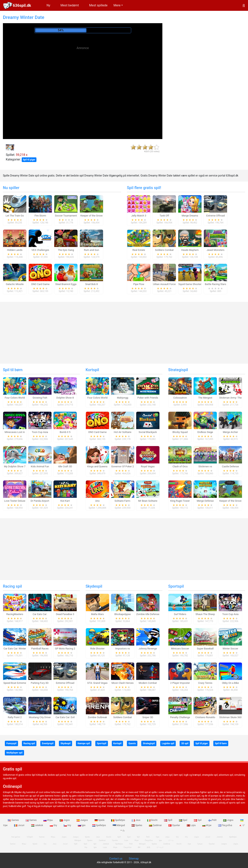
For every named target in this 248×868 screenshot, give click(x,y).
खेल (139, 847)
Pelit (212, 820)
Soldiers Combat (164, 250)
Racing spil (12, 586)
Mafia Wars (97, 614)
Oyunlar (174, 825)
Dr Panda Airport (40, 500)
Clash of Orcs (180, 466)
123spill (30, 837)
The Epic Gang (66, 250)
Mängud (119, 825)
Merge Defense (205, 500)
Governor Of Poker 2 (122, 466)
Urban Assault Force (164, 284)
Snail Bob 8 (91, 284)
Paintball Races (39, 648)
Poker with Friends (147, 397)
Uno (97, 500)
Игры (48, 820)
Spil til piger (29, 159)
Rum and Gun (91, 250)
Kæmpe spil (84, 743)
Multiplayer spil (14, 752)
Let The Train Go (15, 215)
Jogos (65, 820)
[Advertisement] (82, 79)
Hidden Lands (14, 250)
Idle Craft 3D (65, 466)
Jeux (136, 820)
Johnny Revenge (148, 648)
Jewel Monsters (215, 250)
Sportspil (176, 586)
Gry (54, 825)
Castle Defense (230, 466)
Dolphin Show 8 (65, 397)
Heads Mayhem (190, 250)
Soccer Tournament (66, 215)
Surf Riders (180, 614)
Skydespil (94, 586)
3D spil (184, 743)
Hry (67, 825)
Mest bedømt (69, 5)
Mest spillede (98, 5)
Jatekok (37, 825)
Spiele (100, 820)
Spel (183, 820)
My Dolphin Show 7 (14, 466)
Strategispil (178, 369)
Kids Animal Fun (40, 466)
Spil (198, 820)
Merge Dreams (190, 215)
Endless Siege (205, 432)
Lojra (191, 825)
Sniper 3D (147, 717)
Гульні (199, 844)
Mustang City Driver (40, 717)
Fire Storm (40, 215)
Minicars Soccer (180, 648)
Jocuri (19, 825)
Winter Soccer (230, 648)
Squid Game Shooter (190, 284)
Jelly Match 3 (138, 215)
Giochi (152, 820)
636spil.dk (22, 5)
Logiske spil (168, 743)
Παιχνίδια (225, 825)
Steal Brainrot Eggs (66, 284)
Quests (132, 743)
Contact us (115, 858)
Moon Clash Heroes (123, 682)
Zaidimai (155, 825)
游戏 (148, 847)
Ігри (189, 844)
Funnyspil (11, 743)
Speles (137, 825)
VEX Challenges (40, 250)
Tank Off (164, 215)
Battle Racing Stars (215, 284)
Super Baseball (205, 648)
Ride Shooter (97, 648)
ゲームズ (160, 847)
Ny (48, 5)
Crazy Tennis (205, 682)
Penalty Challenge (180, 717)
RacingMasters (14, 614)
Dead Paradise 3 (65, 614)
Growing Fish (40, 397)
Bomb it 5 (65, 432)
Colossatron (180, 397)
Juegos (82, 820)
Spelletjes (118, 820)
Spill (168, 820)
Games (13, 820)
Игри (207, 825)
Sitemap (134, 858)
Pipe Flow (138, 284)
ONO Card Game (40, 284)
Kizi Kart (65, 500)
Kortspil (92, 369)
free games (15, 837)
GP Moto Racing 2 (65, 648)
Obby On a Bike (230, 682)
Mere (117, 5)
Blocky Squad (180, 432)
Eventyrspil (47, 743)
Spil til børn (12, 369)
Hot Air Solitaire (122, 432)
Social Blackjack (148, 432)
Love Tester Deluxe (14, 500)
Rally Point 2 (15, 717)
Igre (82, 825)
